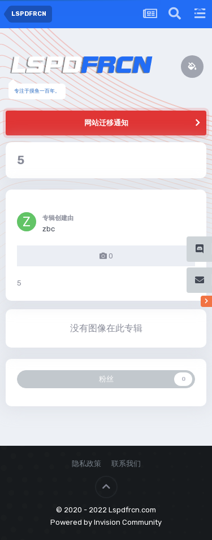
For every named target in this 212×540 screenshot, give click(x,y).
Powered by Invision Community (106, 522)
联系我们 (126, 463)
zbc (48, 229)
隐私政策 (86, 463)
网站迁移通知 (106, 122)
